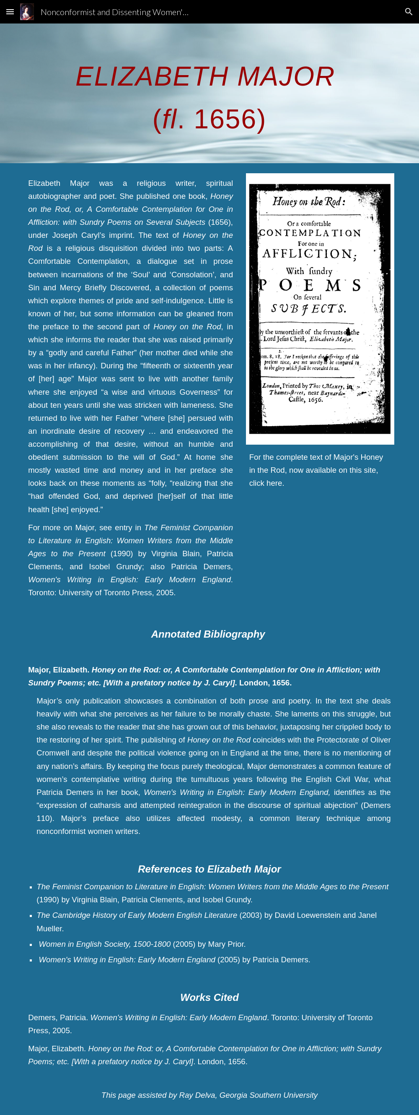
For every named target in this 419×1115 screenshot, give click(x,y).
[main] (209, 93)
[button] (10, 11)
